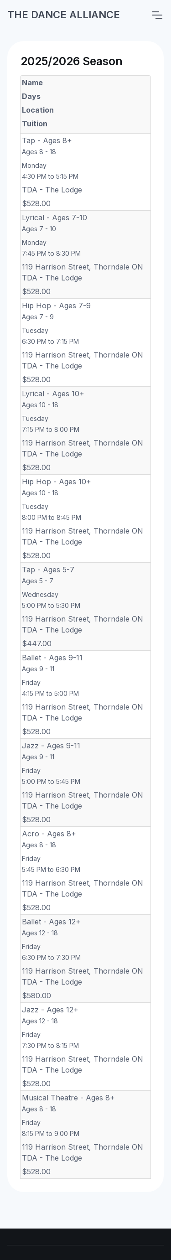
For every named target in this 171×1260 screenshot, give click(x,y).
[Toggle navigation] (157, 15)
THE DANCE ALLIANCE (63, 15)
